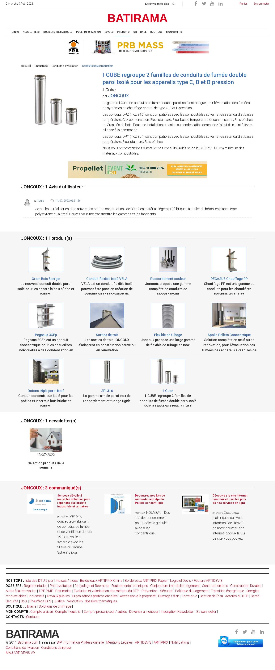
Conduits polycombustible (97, 65)
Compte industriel (68, 611)
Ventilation (75, 601)
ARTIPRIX (161, 642)
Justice (59, 601)
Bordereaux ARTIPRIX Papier (146, 580)
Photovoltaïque (61, 586)
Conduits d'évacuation (65, 65)
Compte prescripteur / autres (105, 611)
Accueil (26, 66)
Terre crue (189, 596)
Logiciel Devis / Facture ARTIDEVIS (196, 580)
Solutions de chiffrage (55, 606)
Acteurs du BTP (236, 596)
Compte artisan (41, 611)
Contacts (33, 617)
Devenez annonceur (144, 611)
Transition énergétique (227, 591)
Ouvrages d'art (169, 596)
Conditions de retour (56, 647)
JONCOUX (118, 95)
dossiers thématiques (101, 601)
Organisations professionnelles (95, 596)
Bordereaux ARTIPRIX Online (101, 580)
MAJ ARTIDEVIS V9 (20, 653)
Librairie (30, 606)
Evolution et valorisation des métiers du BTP (106, 591)
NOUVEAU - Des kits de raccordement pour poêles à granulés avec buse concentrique (152, 522)
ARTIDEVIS (143, 642)
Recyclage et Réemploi (91, 586)
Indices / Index (67, 580)
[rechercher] (174, 3)
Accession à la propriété (138, 596)
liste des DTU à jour (39, 580)
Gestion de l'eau (211, 596)
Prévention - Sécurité (157, 591)
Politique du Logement (192, 591)
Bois (24, 601)
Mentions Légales (119, 642)
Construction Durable (245, 586)
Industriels (36, 596)
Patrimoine (63, 591)
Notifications (180, 642)
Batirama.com (28, 642)
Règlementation (35, 586)
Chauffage (41, 65)
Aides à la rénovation (21, 591)
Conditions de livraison (22, 647)
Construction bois (215, 586)
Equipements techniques (129, 586)
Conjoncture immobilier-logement (175, 586)
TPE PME (46, 591)
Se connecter (206, 611)
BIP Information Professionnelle (80, 642)
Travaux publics (58, 596)
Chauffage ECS (40, 601)
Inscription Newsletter (177, 611)
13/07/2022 (46, 455)
